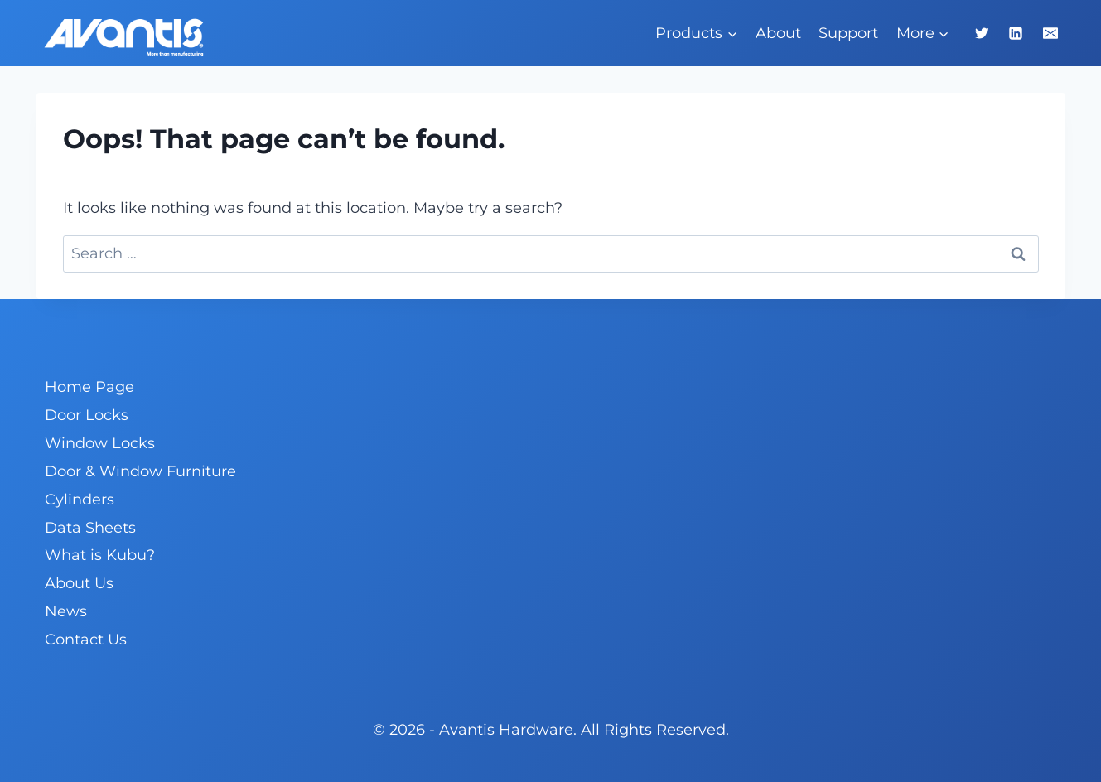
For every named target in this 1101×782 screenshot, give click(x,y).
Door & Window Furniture (140, 471)
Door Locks (86, 415)
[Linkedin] (1016, 33)
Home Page (89, 387)
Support (848, 33)
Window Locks (100, 443)
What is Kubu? (100, 555)
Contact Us (86, 639)
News (66, 611)
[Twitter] (982, 33)
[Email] (1050, 33)
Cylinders (79, 499)
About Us (79, 583)
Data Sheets (90, 528)
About (778, 33)
